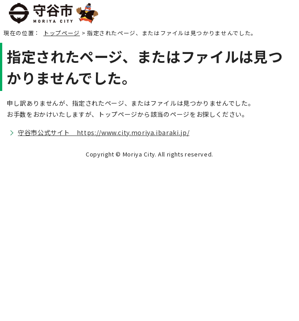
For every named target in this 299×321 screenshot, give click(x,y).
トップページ (61, 33)
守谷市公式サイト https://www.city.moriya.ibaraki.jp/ (103, 132)
